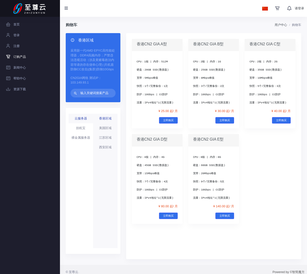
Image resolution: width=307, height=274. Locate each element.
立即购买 (168, 120)
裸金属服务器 (80, 137)
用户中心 (281, 25)
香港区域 (105, 118)
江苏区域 (105, 137)
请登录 (299, 8)
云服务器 (81, 118)
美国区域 (105, 128)
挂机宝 (80, 128)
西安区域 (105, 147)
